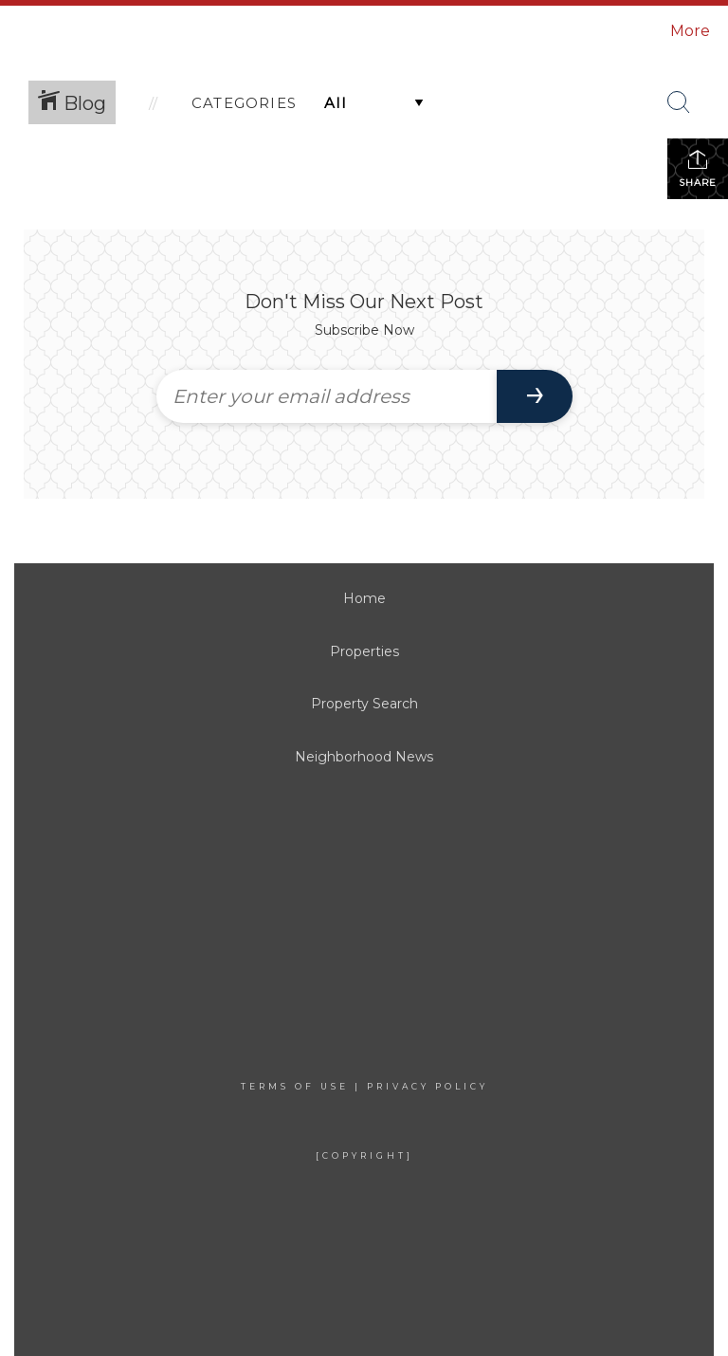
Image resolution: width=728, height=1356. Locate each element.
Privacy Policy (427, 1086)
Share (698, 168)
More (690, 31)
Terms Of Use (295, 1086)
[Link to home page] (110, 31)
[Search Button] (678, 102)
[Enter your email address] (326, 396)
